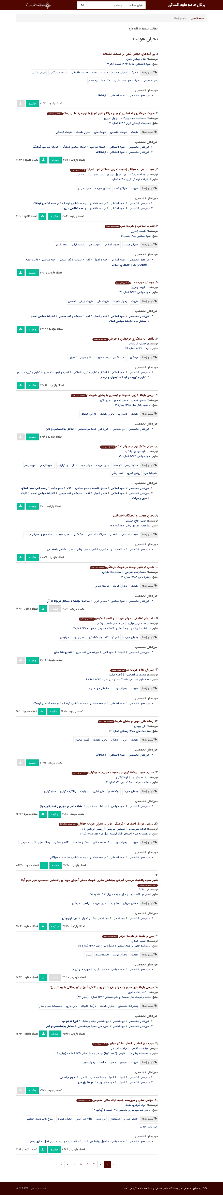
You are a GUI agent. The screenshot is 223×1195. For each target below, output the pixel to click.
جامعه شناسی (98, 147)
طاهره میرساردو (137, 829)
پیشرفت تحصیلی (128, 1006)
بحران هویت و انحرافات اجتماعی (133, 515)
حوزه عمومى (150, 80)
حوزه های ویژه (105, 1082)
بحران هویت (119, 72)
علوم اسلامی (118, 259)
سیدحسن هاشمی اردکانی (109, 623)
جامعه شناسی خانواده (74, 857)
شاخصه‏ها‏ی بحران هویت (38, 534)
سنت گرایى (77, 244)
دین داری (71, 1006)
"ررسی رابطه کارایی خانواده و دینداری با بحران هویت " (112, 395)
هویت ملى (94, 244)
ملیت (89, 954)
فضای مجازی (81, 739)
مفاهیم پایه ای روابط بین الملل (61, 1141)
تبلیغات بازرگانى (58, 72)
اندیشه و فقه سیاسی (70, 259)
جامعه (102, 1062)
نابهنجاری (85, 357)
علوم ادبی (108, 652)
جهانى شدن (39, 72)
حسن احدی (121, 400)
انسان (113, 1062)
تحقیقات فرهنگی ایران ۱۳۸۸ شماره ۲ (130, 179)
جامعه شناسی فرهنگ (74, 147)
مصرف (134, 72)
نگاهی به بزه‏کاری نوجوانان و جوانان (123, 338)
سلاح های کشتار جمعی (40, 1119)
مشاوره (115, 903)
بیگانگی (78, 534)
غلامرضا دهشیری (136, 992)
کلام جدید (57, 488)
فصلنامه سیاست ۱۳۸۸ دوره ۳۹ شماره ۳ (128, 782)
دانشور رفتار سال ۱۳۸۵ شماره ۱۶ (133, 405)
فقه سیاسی (48, 259)
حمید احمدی (138, 941)
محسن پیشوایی (137, 623)
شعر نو (116, 637)
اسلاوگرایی (50, 791)
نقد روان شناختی (98, 637)
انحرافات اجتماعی (96, 534)
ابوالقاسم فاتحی (140, 1048)
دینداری (122, 414)
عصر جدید (79, 637)
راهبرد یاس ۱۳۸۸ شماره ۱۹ (136, 577)
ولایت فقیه (32, 259)
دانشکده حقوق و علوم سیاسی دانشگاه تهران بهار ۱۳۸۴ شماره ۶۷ (114, 945)
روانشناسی (119, 429)
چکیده (32, 103)
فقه (88, 259)
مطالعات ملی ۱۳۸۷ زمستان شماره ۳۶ (130, 731)
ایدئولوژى (62, 465)
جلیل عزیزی (111, 118)
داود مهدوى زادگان (135, 451)
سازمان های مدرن (99, 688)
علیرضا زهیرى (138, 231)
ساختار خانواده (81, 842)
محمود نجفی (138, 400)
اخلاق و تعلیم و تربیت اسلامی (90, 372)
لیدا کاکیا (141, 889)
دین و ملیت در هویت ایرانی (127, 936)
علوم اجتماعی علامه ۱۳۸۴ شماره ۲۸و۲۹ (129, 64)
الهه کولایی (122, 777)
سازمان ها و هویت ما (131, 669)
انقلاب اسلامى (112, 244)
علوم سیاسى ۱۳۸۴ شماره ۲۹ (135, 292)
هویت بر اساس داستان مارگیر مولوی (122, 1043)
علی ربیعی (140, 726)
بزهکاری (133, 357)
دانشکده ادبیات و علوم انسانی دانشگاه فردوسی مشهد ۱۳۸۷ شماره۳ (112, 628)
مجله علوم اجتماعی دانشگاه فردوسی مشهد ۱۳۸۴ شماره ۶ (118, 679)
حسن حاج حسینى (135, 521)
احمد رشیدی (139, 777)
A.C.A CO (22, 1188)
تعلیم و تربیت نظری (28, 372)
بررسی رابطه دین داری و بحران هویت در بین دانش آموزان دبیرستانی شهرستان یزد (102, 987)
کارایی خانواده (88, 414)
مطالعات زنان (117, 549)
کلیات (24, 493)
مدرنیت (84, 791)
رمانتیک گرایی (68, 791)
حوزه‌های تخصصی (139, 95)
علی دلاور (105, 400)
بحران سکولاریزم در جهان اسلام (127, 446)
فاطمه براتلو (115, 674)
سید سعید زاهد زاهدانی (90, 174)
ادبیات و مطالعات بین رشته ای (96, 1077)
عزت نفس (119, 357)
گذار (74, 465)
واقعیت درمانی (80, 903)
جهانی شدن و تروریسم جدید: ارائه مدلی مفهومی (114, 1100)
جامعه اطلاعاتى (79, 72)
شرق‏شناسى (150, 473)
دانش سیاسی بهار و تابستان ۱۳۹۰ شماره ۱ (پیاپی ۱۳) (121, 1110)
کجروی (72, 357)
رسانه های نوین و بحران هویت (125, 721)
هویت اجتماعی (118, 132)
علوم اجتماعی (117, 95)
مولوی (123, 1062)
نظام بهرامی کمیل (136, 59)
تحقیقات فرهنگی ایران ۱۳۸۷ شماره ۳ (130, 123)
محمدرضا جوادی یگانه (133, 118)
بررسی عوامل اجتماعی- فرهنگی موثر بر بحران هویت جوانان (106, 823)
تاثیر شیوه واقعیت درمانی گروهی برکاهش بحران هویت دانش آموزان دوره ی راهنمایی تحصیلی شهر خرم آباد (89, 882)
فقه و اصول (100, 259)
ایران (124, 739)
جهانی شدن (120, 188)
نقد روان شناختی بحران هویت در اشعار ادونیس (116, 618)
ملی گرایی (98, 791)
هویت (134, 132)
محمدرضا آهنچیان (136, 674)
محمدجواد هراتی (111, 572)
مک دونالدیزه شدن (99, 80)
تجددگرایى (61, 244)
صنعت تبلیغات (100, 72)
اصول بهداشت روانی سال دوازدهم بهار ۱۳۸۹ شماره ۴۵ (120, 894)
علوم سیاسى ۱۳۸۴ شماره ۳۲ (135, 456)
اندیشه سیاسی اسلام (43, 316)
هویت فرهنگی (64, 132)
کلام (69, 488)
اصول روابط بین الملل (95, 1141)
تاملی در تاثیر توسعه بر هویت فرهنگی (122, 567)
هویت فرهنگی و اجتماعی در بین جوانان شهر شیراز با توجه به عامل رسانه (100, 113)
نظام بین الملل (84, 1119)
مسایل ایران (100, 601)
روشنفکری (114, 791)
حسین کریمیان (137, 343)
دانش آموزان (130, 903)
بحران (114, 739)
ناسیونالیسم (47, 465)
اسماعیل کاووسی (116, 829)
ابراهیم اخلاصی (119, 1048)
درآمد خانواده (88, 1006)
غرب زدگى (117, 473)
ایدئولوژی (114, 1119)
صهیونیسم (30, 465)
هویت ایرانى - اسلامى (80, 301)
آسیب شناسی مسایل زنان (91, 549)
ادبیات (121, 652)
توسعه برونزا (102, 586)
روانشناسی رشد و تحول (95, 918)
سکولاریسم (131, 465)
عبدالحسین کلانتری (135, 174)
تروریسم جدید (148, 1126)
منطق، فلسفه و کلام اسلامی (91, 488)
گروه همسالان (101, 842)
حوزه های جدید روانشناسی (93, 429)
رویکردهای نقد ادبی (87, 652)
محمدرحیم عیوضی (135, 572)
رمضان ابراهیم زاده (92, 829)
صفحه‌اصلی (197, 18)
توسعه (117, 465)
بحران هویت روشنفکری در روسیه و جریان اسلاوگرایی (112, 772)
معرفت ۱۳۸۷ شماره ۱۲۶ (137, 348)
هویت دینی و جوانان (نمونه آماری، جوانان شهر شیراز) (112, 169)
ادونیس (64, 637)
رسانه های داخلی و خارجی (34, 842)
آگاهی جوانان (61, 842)
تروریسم (101, 1119)
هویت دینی (84, 188)
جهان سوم (86, 465)
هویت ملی (100, 132)
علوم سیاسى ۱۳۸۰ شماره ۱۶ (135, 236)
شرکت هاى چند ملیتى (126, 80)
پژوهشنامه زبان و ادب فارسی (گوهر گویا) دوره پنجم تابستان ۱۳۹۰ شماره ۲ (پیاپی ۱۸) (103, 1053)
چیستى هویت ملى (134, 282)
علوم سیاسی (118, 601)
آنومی (113, 534)
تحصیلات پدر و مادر (51, 1006)
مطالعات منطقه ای (96, 806)
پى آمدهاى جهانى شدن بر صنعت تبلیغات (129, 53)
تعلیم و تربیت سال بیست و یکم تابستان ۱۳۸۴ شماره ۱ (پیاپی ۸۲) (113, 997)
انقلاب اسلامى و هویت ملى (129, 225)
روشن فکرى (133, 473)
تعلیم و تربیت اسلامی (56, 372)
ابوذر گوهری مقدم (135, 1105)
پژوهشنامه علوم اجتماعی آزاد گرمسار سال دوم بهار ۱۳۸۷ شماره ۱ (115, 833)
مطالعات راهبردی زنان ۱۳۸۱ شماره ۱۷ (130, 525)
